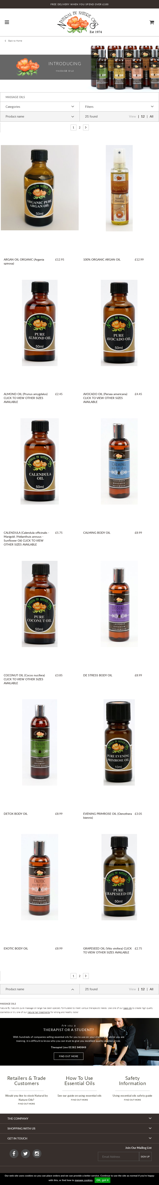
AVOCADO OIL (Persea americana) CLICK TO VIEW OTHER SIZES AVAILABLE (105, 398)
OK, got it (102, 1180)
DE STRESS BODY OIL (97, 675)
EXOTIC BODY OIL (16, 948)
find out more (26, 1103)
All (151, 116)
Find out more (68, 1056)
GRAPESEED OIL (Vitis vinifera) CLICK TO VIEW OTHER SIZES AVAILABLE (107, 950)
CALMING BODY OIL (96, 533)
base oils (127, 1008)
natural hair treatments (39, 1012)
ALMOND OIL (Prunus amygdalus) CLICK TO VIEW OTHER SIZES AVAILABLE (26, 398)
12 (143, 116)
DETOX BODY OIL (16, 814)
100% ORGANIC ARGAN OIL (101, 259)
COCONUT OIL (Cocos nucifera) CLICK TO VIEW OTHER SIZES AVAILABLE (24, 679)
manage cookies (84, 1180)
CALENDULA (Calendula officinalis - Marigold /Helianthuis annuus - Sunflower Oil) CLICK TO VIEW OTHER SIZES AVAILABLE (26, 538)
